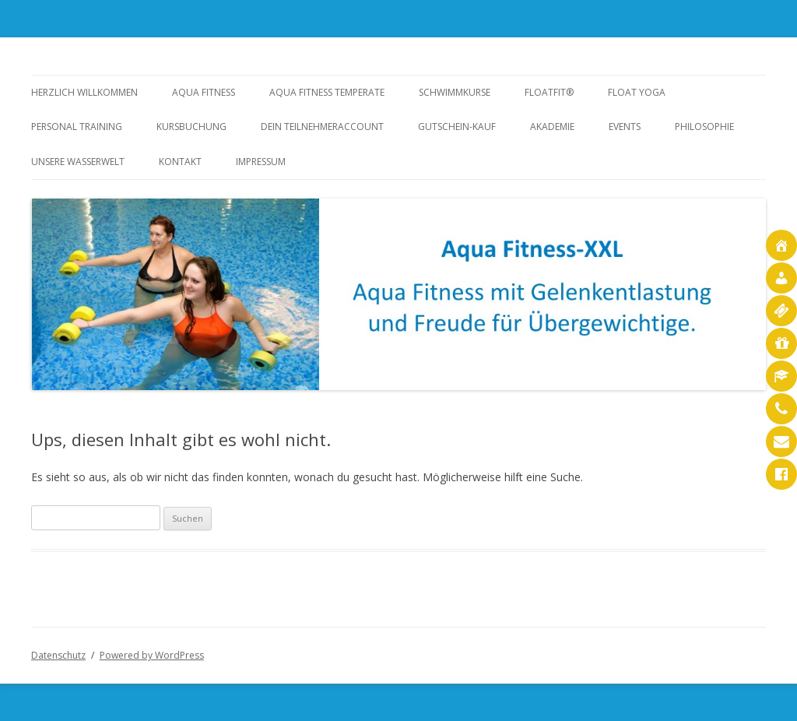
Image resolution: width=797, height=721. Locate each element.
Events (625, 126)
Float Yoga (636, 92)
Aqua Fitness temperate (326, 92)
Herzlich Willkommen (84, 92)
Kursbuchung (191, 126)
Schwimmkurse (454, 92)
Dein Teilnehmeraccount (322, 126)
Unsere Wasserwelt (78, 161)
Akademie (552, 126)
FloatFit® (549, 92)
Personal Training (76, 126)
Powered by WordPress (152, 655)
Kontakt (180, 161)
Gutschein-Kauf (457, 126)
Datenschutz (58, 655)
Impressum (261, 161)
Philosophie (704, 126)
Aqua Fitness (203, 92)
